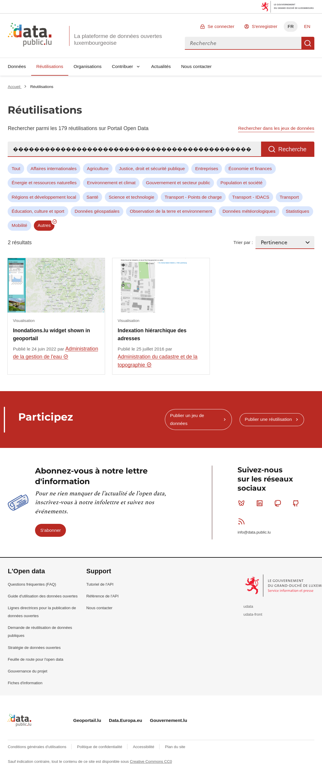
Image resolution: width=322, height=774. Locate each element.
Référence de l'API (102, 596)
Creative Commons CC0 (151, 761)
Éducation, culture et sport (38, 211)
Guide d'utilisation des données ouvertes (42, 596)
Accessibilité (144, 747)
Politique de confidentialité (100, 747)
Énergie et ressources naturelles (44, 182)
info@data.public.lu (254, 532)
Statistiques (297, 211)
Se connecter (221, 26)
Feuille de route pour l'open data (35, 659)
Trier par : (243, 242)
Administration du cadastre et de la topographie (157, 361)
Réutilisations (49, 66)
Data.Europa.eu (125, 720)
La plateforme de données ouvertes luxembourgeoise (118, 39)
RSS (243, 521)
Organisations (88, 66)
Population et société (241, 182)
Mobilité (19, 225)
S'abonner (50, 530)
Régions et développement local (44, 197)
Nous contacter (196, 66)
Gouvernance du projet (27, 671)
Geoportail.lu (87, 720)
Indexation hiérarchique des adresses (152, 334)
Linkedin (261, 503)
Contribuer (122, 66)
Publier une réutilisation (268, 419)
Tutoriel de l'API (99, 584)
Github (297, 503)
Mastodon (279, 503)
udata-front (252, 614)
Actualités (161, 66)
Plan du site (175, 747)
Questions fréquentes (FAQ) (32, 584)
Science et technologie (131, 197)
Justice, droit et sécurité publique (152, 168)
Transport (289, 197)
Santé (92, 197)
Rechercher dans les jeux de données (276, 128)
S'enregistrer (264, 26)
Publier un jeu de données (187, 419)
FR (291, 26)
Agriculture (98, 168)
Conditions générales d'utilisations (37, 747)
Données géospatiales (97, 211)
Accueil (14, 86)
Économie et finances (250, 168)
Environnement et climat (111, 182)
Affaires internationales (54, 168)
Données (17, 66)
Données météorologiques (249, 211)
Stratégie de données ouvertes (34, 647)
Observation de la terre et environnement (171, 211)
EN (307, 26)
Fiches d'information (25, 683)
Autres (44, 225)
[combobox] (243, 43)
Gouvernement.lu (168, 720)
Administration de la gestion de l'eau (55, 353)
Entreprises (206, 168)
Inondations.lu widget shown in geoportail (51, 334)
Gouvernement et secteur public (178, 182)
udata (248, 606)
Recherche (307, 43)
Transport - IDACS (250, 197)
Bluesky (243, 503)
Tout (16, 168)
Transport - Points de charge (193, 197)
